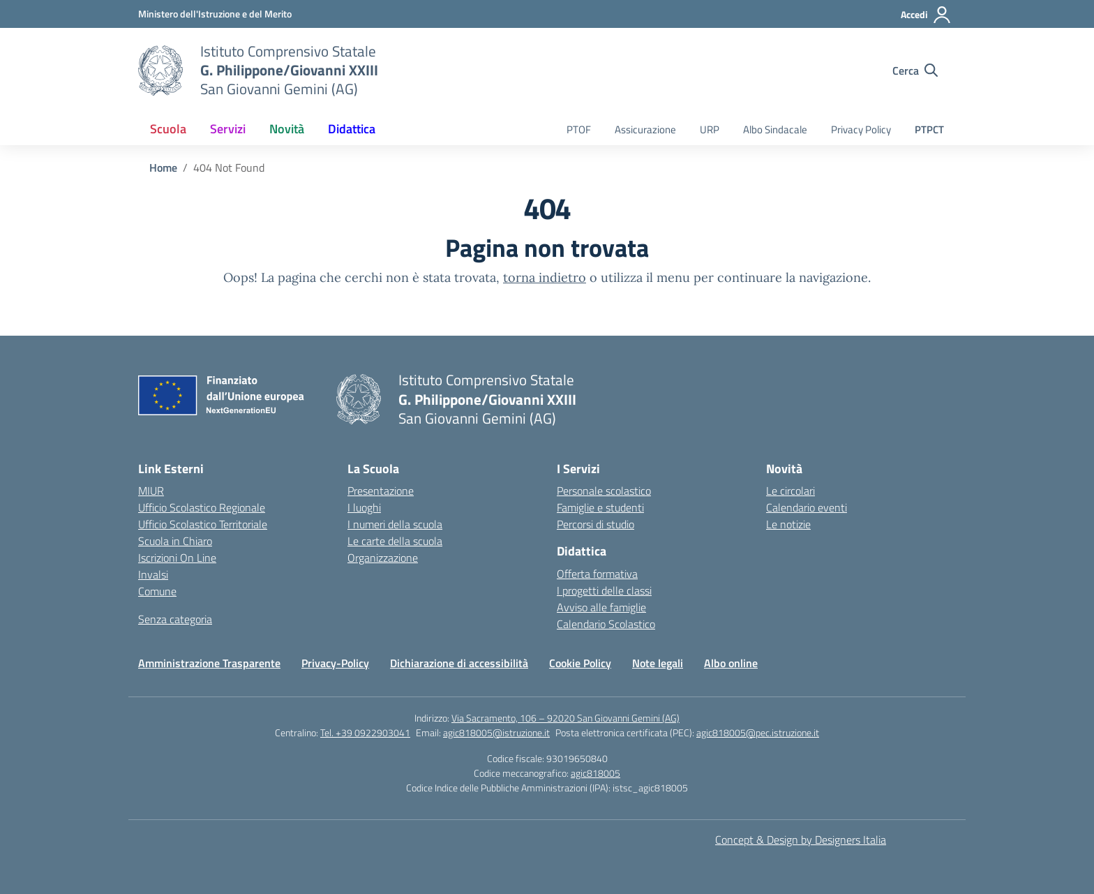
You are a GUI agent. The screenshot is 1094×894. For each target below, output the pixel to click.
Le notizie (788, 524)
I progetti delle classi (604, 590)
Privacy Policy (861, 129)
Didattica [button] (351, 128)
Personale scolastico (604, 490)
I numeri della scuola (394, 524)
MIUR (151, 490)
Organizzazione (382, 557)
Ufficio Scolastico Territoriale (202, 524)
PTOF (579, 129)
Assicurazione (645, 129)
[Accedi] (926, 14)
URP (709, 129)
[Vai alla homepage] (160, 70)
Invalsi (153, 574)
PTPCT (929, 129)
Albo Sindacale (775, 129)
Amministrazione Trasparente (209, 663)
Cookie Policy (580, 663)
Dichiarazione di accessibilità (459, 663)
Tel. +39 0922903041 (365, 732)
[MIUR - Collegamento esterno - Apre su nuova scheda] (215, 13)
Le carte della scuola (394, 540)
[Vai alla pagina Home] (163, 167)
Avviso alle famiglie (601, 607)
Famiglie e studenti (600, 507)
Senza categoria (175, 619)
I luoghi (364, 507)
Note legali (657, 663)
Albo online (731, 663)
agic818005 (595, 773)
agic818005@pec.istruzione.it (757, 732)
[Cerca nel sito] (915, 70)
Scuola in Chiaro (175, 540)
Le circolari (790, 490)
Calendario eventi (806, 507)
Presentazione (380, 490)
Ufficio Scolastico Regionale (201, 507)
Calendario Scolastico (606, 624)
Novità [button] (286, 128)
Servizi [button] (228, 128)
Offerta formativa (597, 573)
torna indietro (544, 277)
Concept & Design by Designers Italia (800, 839)
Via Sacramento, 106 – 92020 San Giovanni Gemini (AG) (565, 717)
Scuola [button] (168, 128)
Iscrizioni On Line (177, 557)
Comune (157, 591)
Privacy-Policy (335, 663)
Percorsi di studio (595, 524)
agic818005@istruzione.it (496, 732)
